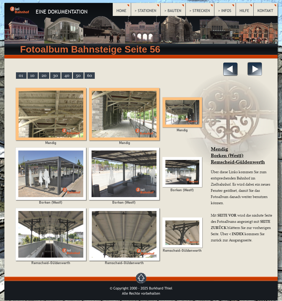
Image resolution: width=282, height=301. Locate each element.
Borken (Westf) (227, 155)
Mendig (219, 148)
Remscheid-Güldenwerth (238, 161)
